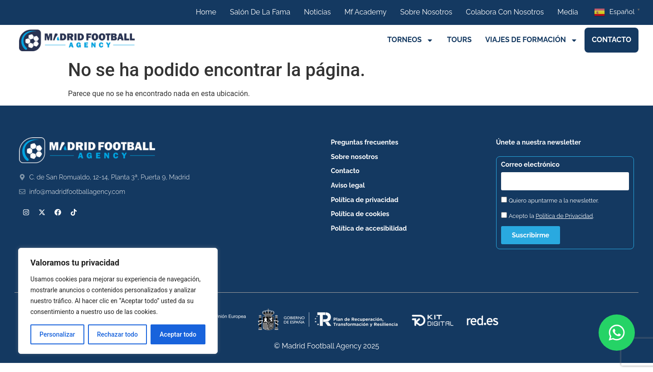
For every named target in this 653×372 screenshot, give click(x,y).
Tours (459, 39)
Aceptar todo (178, 334)
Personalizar (57, 334)
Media (567, 12)
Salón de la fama (260, 12)
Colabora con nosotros (505, 12)
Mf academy (365, 12)
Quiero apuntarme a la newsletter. (554, 200)
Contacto (611, 39)
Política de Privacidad (564, 216)
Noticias (317, 12)
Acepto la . (551, 216)
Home (206, 12)
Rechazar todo (117, 334)
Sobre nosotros (426, 12)
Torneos (410, 40)
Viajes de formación (531, 40)
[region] (118, 301)
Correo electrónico (530, 164)
